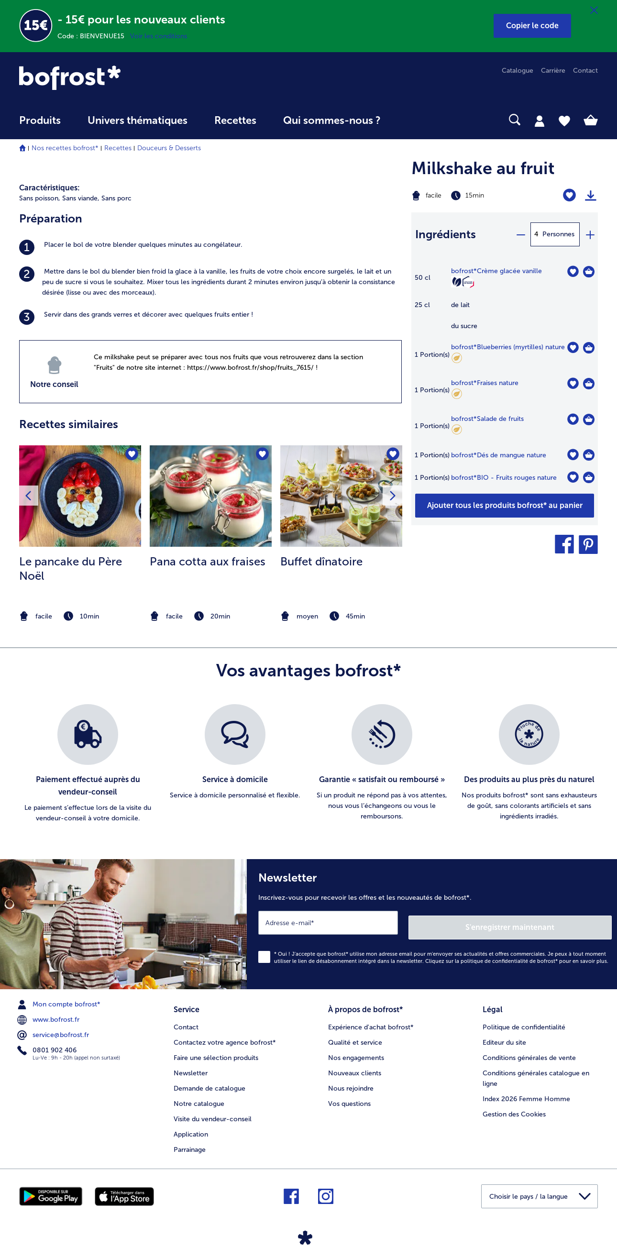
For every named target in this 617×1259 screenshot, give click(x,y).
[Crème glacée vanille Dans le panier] (589, 271)
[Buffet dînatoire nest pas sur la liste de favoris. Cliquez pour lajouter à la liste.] (392, 456)
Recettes (118, 148)
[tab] (539, 120)
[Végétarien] (457, 281)
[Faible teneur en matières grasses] (457, 359)
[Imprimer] (591, 195)
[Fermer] (594, 10)
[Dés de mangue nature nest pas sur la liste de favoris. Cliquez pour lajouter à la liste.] (572, 454)
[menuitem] (40, 125)
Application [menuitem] (191, 1127)
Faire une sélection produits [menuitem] (216, 1051)
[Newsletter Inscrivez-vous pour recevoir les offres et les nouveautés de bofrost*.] (432, 921)
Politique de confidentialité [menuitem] (524, 1020)
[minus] (520, 234)
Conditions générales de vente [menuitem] (529, 1051)
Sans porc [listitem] (116, 198)
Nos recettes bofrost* (65, 148)
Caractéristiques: (49, 187)
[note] (80, 616)
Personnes (558, 234)
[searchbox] (413, 119)
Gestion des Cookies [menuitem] (514, 1107)
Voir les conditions (158, 36)
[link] (106, 78)
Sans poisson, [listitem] (39, 198)
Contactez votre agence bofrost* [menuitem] (225, 1035)
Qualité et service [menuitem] (355, 1035)
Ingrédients (445, 234)
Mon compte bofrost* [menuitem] (59, 1000)
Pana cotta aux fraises (207, 561)
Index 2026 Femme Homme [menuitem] (526, 1092)
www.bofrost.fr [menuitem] (49, 1015)
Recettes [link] (235, 120)
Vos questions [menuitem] (349, 1097)
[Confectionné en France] (468, 282)
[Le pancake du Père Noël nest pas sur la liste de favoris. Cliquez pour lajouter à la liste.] (131, 456)
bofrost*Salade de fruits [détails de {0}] (487, 419)
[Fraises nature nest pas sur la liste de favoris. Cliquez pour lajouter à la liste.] (572, 383)
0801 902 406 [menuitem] (48, 1045)
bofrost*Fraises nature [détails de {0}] (484, 383)
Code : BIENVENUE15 (93, 36)
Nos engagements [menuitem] (356, 1051)
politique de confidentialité (494, 956)
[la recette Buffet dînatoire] (341, 496)
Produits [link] (40, 120)
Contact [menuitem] (585, 70)
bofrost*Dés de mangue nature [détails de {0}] (498, 455)
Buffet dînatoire (321, 561)
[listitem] (210, 247)
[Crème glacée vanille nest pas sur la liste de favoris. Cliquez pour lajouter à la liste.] (572, 271)
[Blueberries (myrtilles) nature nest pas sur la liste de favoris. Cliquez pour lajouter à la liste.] (572, 347)
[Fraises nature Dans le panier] (589, 383)
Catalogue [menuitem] (517, 70)
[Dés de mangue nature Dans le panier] (589, 455)
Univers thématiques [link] (137, 120)
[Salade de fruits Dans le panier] (589, 419)
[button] (532, 26)
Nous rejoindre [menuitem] (351, 1081)
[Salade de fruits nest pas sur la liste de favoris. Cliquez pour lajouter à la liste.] (572, 419)
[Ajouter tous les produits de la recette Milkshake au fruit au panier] (504, 506)
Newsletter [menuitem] (191, 1066)
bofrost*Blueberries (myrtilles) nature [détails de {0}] (508, 347)
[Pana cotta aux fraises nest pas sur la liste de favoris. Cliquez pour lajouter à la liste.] (261, 456)
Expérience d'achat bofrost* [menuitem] (371, 1020)
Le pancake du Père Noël (70, 568)
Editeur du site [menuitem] (504, 1035)
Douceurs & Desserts (169, 148)
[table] (504, 379)
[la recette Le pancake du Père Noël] (80, 496)
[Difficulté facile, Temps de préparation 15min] (472, 195)
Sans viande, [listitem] (80, 198)
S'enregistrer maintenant (554, 922)
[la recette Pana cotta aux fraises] (210, 496)
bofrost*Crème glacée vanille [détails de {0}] (496, 271)
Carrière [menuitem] (553, 70)
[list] (308, 764)
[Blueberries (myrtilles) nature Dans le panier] (589, 347)
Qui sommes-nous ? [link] (332, 120)
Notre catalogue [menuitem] (199, 1097)
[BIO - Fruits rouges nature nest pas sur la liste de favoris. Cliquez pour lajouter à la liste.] (572, 477)
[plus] (589, 234)
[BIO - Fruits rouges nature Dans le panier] (589, 477)
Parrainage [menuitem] (190, 1142)
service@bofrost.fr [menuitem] (54, 1030)
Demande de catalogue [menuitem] (209, 1081)
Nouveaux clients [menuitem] (354, 1066)
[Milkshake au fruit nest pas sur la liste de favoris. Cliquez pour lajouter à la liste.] (569, 195)
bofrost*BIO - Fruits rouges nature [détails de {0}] (504, 478)
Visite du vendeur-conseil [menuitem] (213, 1112)
